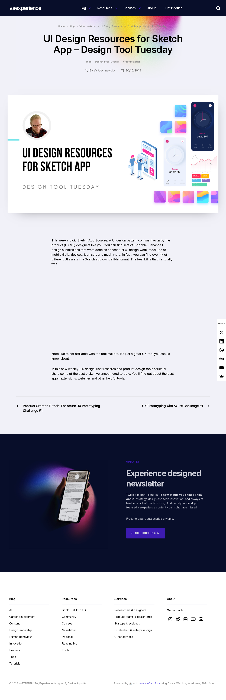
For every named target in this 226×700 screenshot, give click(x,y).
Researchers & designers (130, 610)
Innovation (16, 643)
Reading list (69, 643)
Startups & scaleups (127, 623)
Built (157, 683)
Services (130, 8)
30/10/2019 (133, 70)
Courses (67, 623)
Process (14, 650)
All (10, 610)
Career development (22, 617)
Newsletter (69, 630)
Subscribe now (145, 536)
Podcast (67, 637)
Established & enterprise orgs (133, 630)
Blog (83, 8)
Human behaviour (20, 637)
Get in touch (173, 8)
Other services (123, 637)
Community (69, 617)
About (151, 8)
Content (14, 623)
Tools (13, 657)
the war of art (146, 683)
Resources (104, 8)
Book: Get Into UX (74, 610)
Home (61, 26)
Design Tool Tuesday (107, 61)
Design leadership (20, 630)
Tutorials (14, 663)
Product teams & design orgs (133, 617)
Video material (87, 26)
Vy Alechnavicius (105, 70)
